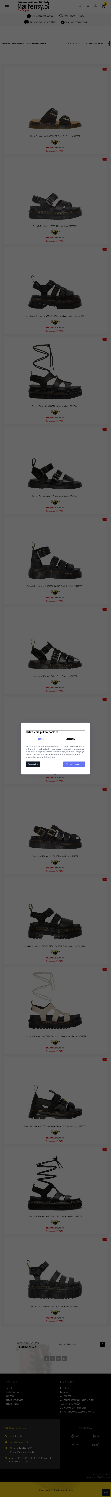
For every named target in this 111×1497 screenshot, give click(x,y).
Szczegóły (70, 738)
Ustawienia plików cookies (42, 732)
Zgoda (41, 738)
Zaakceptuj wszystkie (74, 764)
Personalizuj (33, 764)
